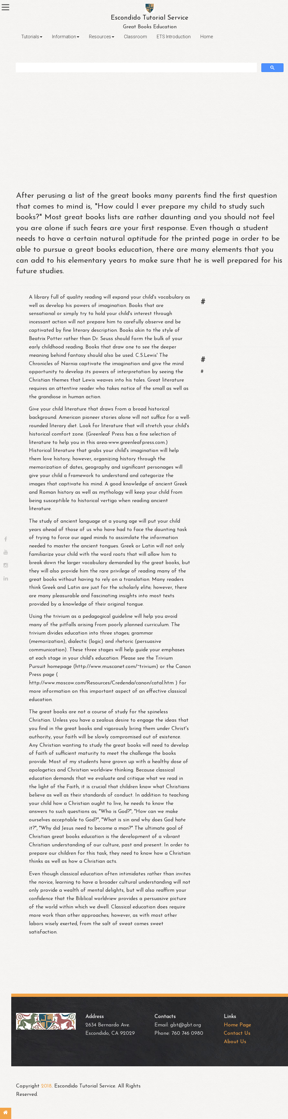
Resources (101, 36)
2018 (46, 1086)
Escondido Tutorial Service (149, 18)
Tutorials (31, 36)
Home (206, 36)
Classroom (135, 36)
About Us (235, 1041)
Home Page (237, 1025)
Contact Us (237, 1033)
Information (65, 36)
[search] (136, 67)
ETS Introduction (174, 36)
